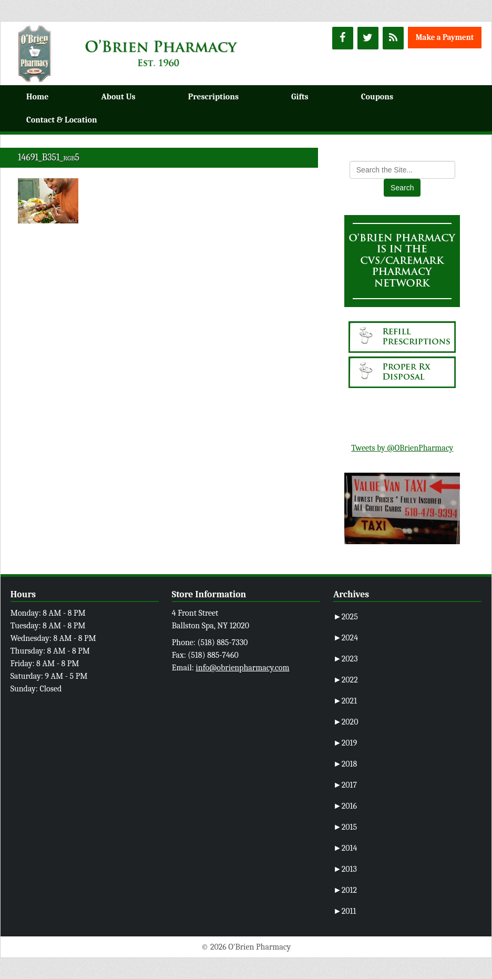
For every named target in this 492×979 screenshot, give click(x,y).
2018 (345, 764)
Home (37, 96)
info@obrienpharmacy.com (242, 667)
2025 (345, 616)
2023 (345, 659)
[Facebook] (342, 38)
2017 (345, 785)
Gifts (300, 96)
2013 (345, 869)
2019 (345, 743)
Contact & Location (61, 120)
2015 (345, 827)
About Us (118, 96)
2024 (345, 638)
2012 (345, 890)
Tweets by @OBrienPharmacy (402, 448)
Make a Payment (445, 37)
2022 (345, 680)
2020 (345, 722)
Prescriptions (213, 96)
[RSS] (393, 38)
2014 (345, 848)
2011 (344, 911)
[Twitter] (367, 38)
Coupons (377, 96)
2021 (345, 701)
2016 (345, 806)
